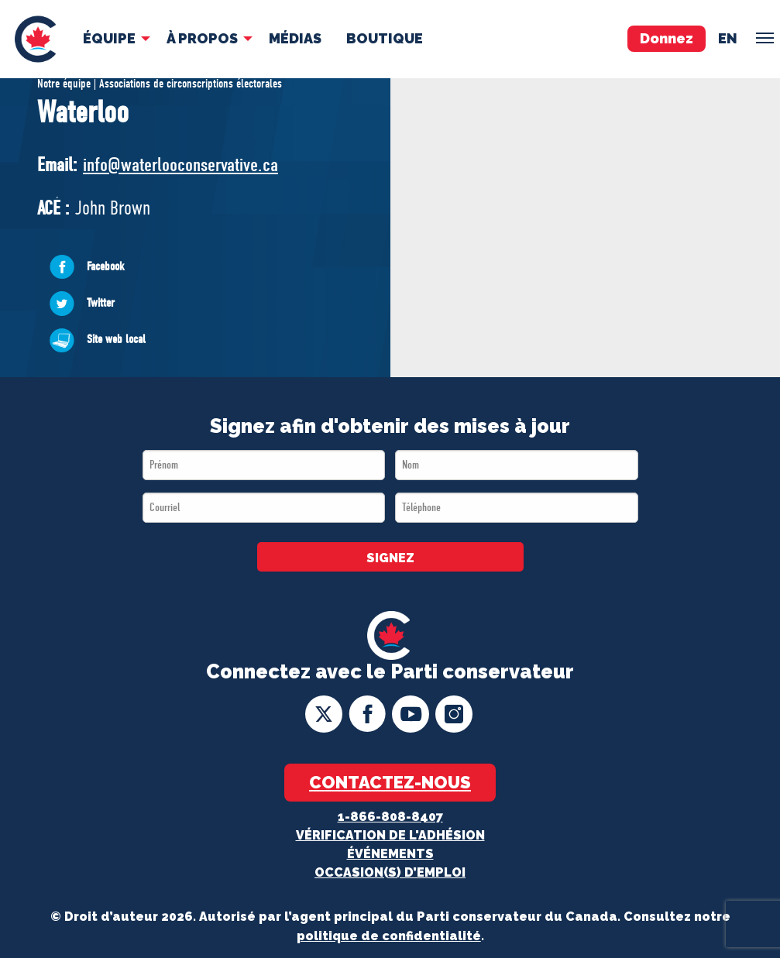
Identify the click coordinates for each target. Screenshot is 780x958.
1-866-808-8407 (390, 816)
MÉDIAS (295, 38)
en (727, 38)
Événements (390, 853)
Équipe (109, 38)
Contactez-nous (390, 782)
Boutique (384, 38)
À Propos (202, 38)
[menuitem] (35, 39)
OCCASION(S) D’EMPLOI (390, 872)
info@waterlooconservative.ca (180, 164)
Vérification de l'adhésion (390, 835)
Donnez (666, 38)
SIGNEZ (390, 558)
